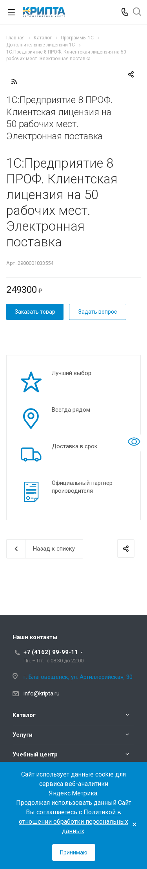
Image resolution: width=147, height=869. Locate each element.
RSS (14, 81)
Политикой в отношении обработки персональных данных (73, 821)
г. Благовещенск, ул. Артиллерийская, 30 (78, 676)
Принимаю (73, 852)
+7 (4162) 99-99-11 (51, 652)
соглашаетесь (56, 812)
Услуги (23, 734)
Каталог (24, 715)
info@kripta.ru (42, 693)
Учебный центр (35, 754)
